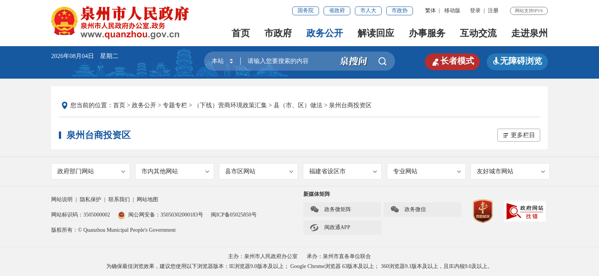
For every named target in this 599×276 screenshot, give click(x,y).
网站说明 (62, 199)
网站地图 (147, 199)
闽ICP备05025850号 (234, 215)
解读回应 (376, 33)
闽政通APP (330, 227)
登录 (475, 10)
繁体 (430, 10)
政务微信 (408, 209)
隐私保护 (90, 199)
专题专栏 (175, 105)
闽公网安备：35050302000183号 (160, 215)
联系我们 (119, 199)
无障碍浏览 (517, 61)
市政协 (400, 10)
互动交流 (478, 33)
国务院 (306, 10)
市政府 (278, 33)
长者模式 (452, 61)
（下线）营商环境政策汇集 (230, 105)
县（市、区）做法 (298, 105)
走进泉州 (529, 33)
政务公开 (324, 33)
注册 (493, 10)
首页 (241, 33)
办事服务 (427, 33)
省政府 (337, 10)
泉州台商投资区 (350, 105)
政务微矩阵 (330, 209)
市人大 (368, 10)
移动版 (452, 10)
